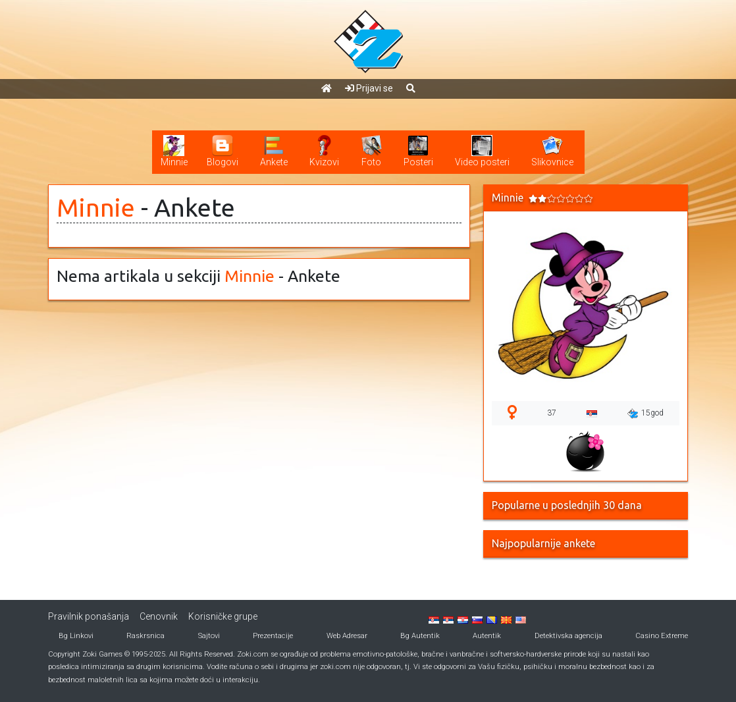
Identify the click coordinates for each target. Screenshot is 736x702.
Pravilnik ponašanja (88, 616)
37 (551, 413)
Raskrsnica (145, 636)
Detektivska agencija (568, 636)
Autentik (487, 636)
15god (645, 413)
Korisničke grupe (222, 616)
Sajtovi (209, 636)
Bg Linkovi (76, 636)
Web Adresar (347, 636)
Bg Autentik (420, 636)
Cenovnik (159, 616)
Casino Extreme (661, 636)
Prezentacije (273, 636)
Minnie (96, 207)
